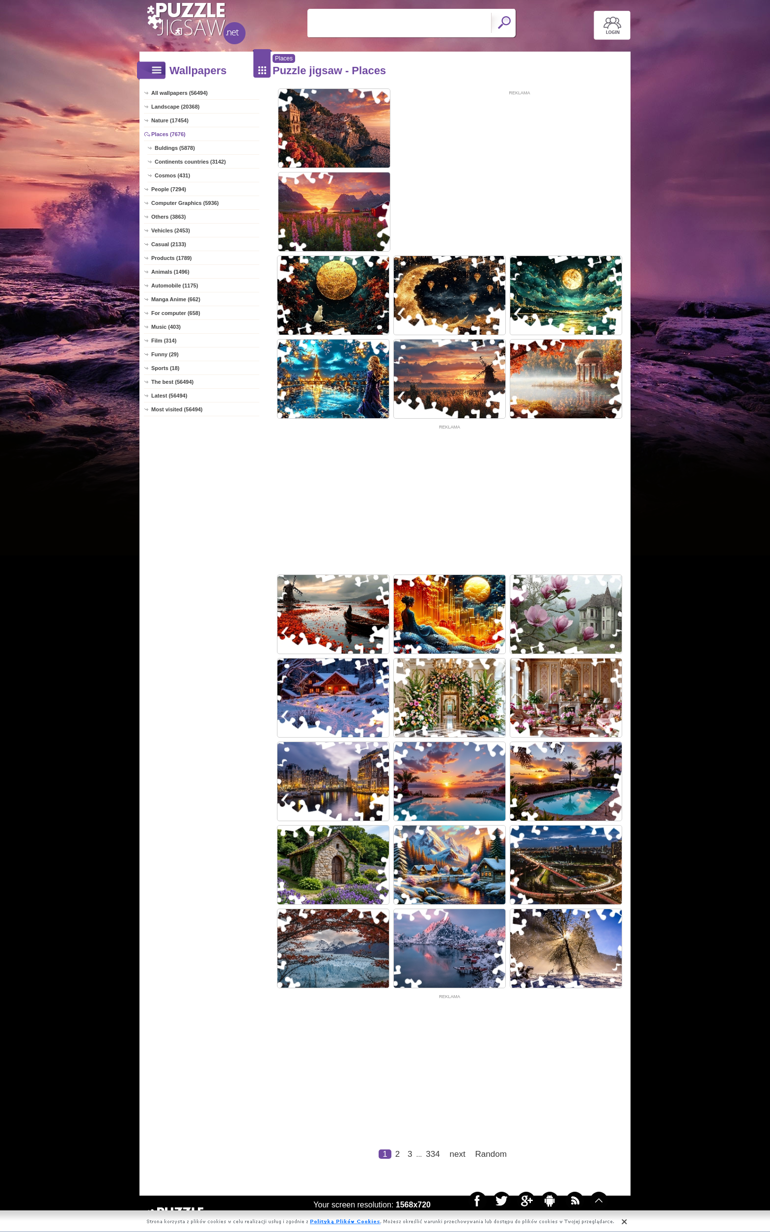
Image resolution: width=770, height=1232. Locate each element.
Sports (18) (165, 368)
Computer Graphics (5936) (185, 203)
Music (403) (166, 327)
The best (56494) (172, 382)
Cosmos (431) (172, 175)
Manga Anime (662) (175, 299)
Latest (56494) (169, 396)
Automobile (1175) (174, 285)
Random (491, 1154)
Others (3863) (168, 217)
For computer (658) (175, 313)
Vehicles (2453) (170, 230)
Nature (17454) (170, 120)
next (458, 1154)
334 (433, 1154)
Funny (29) (165, 354)
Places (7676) (168, 134)
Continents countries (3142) (190, 162)
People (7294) (168, 189)
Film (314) (163, 341)
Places (284, 58)
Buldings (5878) (175, 148)
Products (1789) (171, 258)
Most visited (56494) (177, 409)
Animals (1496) (170, 272)
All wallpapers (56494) (179, 93)
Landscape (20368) (175, 107)
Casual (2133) (168, 244)
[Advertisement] (519, 165)
